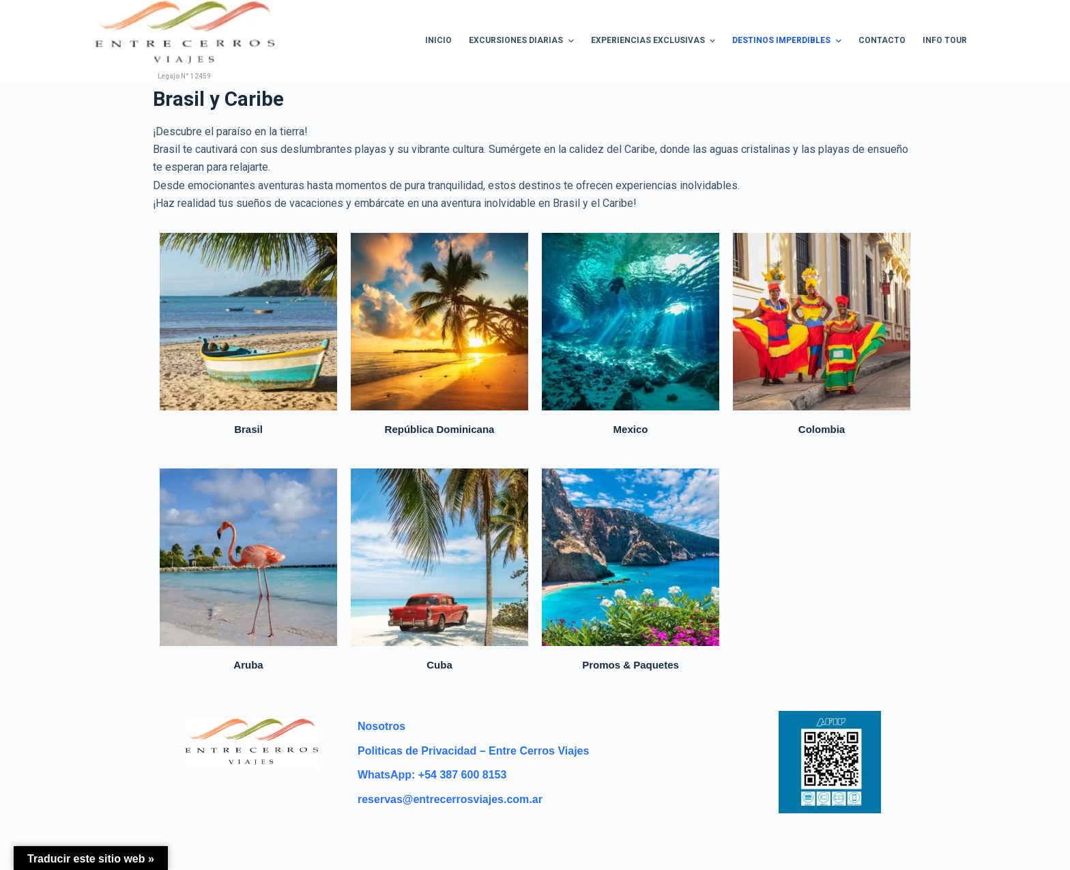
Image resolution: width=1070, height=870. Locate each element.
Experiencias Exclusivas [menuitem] (655, 41)
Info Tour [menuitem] (945, 40)
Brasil (248, 429)
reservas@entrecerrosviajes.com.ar (450, 799)
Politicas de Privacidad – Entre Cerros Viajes (473, 751)
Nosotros (381, 726)
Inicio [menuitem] (438, 40)
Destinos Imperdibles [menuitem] (788, 41)
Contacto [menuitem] (882, 40)
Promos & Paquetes (630, 665)
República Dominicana (440, 429)
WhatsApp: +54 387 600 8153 (432, 775)
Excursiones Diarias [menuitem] (523, 41)
